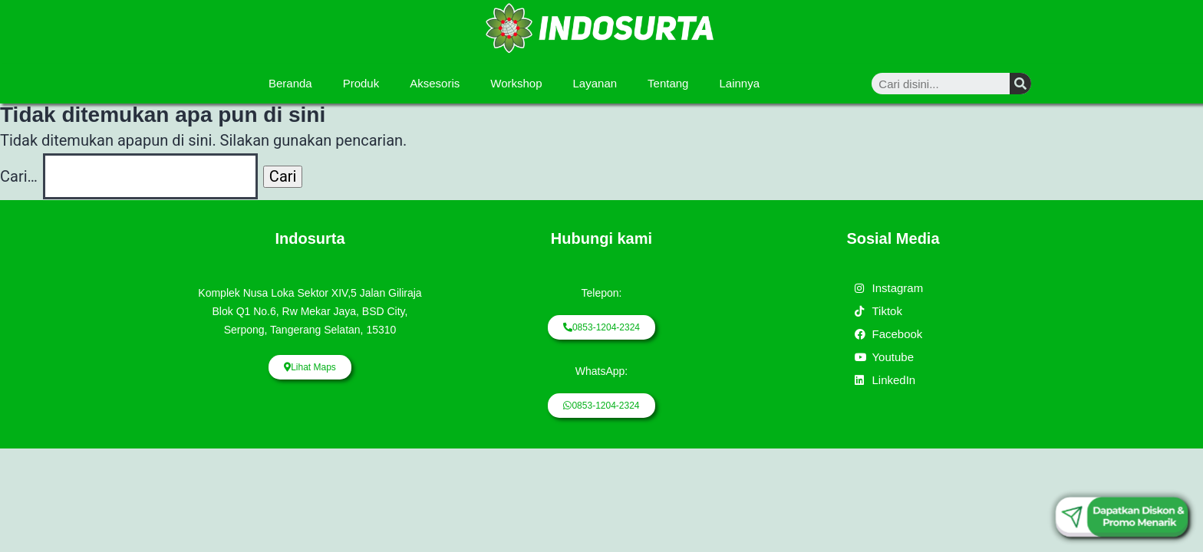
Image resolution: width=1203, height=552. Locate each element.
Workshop (516, 83)
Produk (361, 83)
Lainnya (739, 83)
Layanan (595, 83)
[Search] (1020, 83)
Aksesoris (435, 83)
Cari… (19, 176)
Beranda (290, 83)
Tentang (668, 83)
